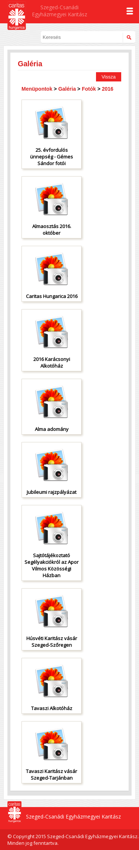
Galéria (67, 89)
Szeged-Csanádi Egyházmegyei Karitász (59, 11)
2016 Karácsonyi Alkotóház (51, 362)
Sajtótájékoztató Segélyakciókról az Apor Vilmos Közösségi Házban (51, 565)
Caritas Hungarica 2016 (51, 296)
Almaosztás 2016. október (51, 229)
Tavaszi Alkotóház (51, 708)
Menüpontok (36, 89)
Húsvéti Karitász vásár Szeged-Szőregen (51, 641)
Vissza (109, 77)
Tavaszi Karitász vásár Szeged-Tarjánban (51, 774)
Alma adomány (52, 429)
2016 (107, 89)
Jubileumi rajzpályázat (51, 492)
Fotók (89, 89)
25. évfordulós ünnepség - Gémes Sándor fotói (51, 157)
